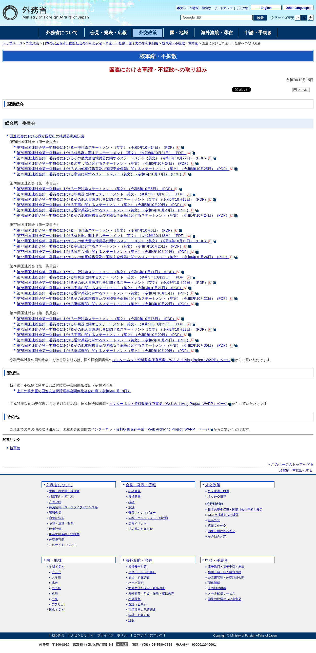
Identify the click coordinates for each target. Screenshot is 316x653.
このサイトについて (62, 545)
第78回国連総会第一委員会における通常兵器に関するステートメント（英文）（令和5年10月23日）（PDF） (103, 210)
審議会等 (55, 512)
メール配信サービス (221, 593)
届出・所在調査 (139, 577)
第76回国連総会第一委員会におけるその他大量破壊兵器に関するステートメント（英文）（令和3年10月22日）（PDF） (112, 283)
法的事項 (57, 635)
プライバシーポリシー (113, 635)
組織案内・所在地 (61, 496)
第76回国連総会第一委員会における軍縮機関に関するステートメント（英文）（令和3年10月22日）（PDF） (103, 304)
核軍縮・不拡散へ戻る (295, 471)
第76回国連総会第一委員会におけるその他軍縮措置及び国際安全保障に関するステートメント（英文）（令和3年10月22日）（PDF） (123, 298)
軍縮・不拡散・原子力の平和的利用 (132, 43)
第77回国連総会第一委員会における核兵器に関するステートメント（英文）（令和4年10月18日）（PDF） (102, 236)
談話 (131, 502)
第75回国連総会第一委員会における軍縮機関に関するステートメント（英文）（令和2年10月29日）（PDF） (103, 351)
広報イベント (137, 523)
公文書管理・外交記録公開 (226, 577)
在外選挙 (134, 599)
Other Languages (298, 8)
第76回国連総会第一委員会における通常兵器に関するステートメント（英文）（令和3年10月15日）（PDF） (103, 293)
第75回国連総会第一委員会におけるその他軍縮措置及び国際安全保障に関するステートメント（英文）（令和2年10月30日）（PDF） (123, 345)
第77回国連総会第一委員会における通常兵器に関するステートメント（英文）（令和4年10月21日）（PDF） (103, 252)
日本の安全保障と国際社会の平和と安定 (72, 43)
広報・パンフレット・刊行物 (148, 518)
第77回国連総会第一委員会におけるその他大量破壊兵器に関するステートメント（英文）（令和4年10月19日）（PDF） (112, 241)
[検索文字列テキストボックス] (216, 17)
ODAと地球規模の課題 (223, 515)
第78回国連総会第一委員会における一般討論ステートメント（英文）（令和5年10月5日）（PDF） (95, 189)
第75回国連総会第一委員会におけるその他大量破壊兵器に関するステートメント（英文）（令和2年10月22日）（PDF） (112, 329)
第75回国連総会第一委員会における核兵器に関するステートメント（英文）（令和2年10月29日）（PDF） (102, 324)
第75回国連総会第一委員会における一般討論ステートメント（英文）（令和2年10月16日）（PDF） (96, 319)
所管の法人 (56, 518)
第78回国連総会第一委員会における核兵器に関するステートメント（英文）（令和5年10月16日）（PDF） (102, 194)
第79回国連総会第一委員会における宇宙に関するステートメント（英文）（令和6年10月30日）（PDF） (100, 174)
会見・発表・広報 (141, 485)
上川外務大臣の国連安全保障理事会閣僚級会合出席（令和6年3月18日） (74, 391)
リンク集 (242, 8)
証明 (131, 620)
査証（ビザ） (137, 604)
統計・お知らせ (139, 615)
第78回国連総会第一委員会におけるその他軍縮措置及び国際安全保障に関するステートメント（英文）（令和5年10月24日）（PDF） (123, 215)
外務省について (59, 485)
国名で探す (56, 609)
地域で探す (56, 566)
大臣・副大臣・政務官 (64, 491)
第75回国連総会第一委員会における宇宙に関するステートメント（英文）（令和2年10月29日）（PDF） (100, 335)
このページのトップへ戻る (292, 464)
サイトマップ (223, 8)
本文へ (181, 8)
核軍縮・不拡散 (173, 43)
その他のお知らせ (140, 529)
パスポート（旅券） (142, 572)
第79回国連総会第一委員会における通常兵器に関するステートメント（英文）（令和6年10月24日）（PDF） (103, 163)
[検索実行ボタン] (260, 18)
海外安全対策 (137, 566)
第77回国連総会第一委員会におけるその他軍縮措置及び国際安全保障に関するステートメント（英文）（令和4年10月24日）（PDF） (123, 257)
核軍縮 (193, 43)
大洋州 (56, 577)
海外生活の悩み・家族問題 (146, 588)
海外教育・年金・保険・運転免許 (151, 593)
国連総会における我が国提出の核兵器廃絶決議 (47, 136)
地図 (124, 644)
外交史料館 (56, 539)
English (266, 8)
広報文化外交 (217, 526)
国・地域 (54, 560)
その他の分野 (217, 536)
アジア (56, 572)
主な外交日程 (217, 496)
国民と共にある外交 (221, 531)
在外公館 (55, 502)
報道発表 (134, 496)
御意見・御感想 (200, 8)
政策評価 (55, 529)
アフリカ (58, 604)
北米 (55, 583)
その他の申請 (217, 588)
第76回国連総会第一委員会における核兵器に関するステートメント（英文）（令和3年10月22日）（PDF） (102, 277)
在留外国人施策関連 (142, 609)
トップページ (12, 43)
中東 (55, 599)
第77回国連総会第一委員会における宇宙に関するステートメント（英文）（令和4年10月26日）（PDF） (100, 246)
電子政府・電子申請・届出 (226, 566)
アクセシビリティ (80, 635)
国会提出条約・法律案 (64, 534)
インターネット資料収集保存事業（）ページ (171, 360)
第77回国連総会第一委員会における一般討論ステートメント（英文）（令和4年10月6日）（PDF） (95, 230)
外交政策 (32, 43)
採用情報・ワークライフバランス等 (73, 507)
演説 (131, 507)
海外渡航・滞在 (139, 560)
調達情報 (214, 583)
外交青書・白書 (218, 491)
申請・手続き (216, 560)
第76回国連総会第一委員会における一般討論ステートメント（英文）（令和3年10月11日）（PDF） (96, 272)
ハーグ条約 (136, 583)
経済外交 (214, 520)
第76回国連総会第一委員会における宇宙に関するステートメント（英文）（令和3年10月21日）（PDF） (100, 288)
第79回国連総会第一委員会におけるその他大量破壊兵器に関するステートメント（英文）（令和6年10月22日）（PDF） (112, 158)
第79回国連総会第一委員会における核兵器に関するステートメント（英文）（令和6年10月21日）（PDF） (102, 153)
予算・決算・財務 (61, 523)
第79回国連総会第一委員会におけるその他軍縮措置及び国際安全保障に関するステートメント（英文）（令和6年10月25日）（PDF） (123, 169)
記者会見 (134, 491)
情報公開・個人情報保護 (224, 572)
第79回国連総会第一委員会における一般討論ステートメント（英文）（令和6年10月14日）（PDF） (96, 147)
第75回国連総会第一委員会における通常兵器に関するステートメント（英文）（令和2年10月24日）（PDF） (103, 340)
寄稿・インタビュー (142, 512)
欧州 (55, 593)
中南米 (56, 588)
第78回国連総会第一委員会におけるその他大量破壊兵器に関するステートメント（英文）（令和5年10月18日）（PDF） (112, 199)
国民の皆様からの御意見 (224, 599)
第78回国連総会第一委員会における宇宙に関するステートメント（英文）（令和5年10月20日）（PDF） (100, 205)
